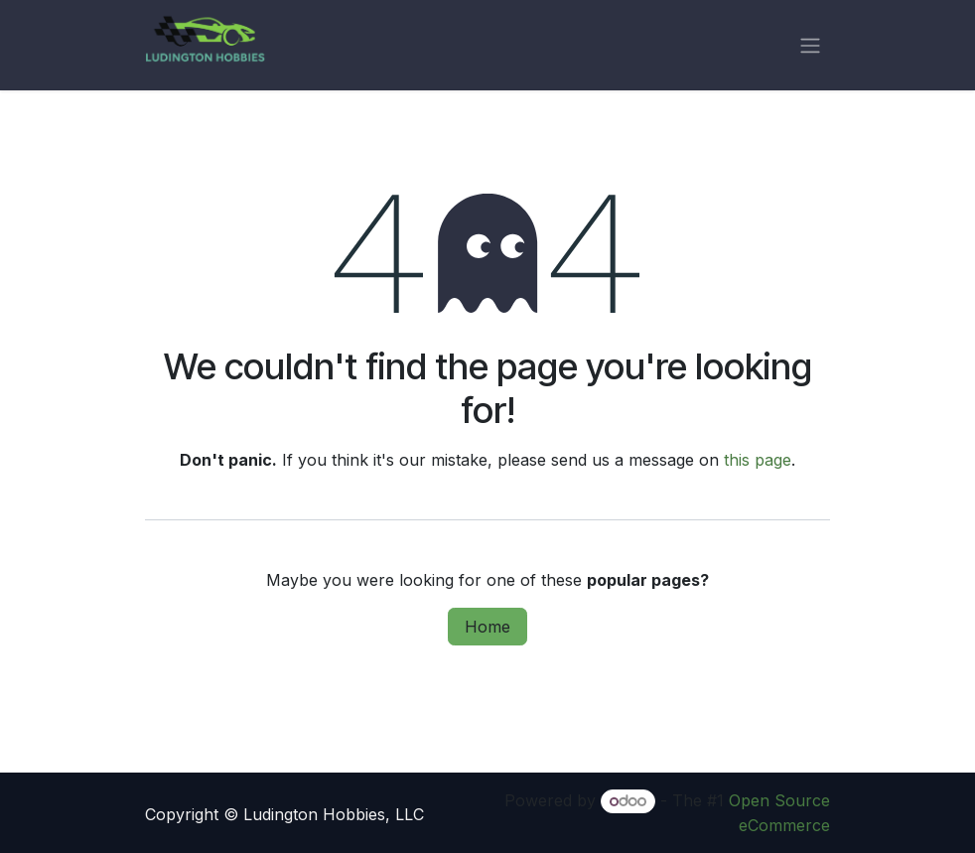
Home (487, 627)
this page (757, 460)
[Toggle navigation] (810, 46)
